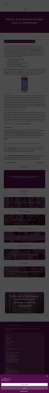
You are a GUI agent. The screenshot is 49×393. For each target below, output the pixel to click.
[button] (47, 376)
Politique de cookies (24, 391)
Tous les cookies (24, 384)
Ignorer (24, 388)
